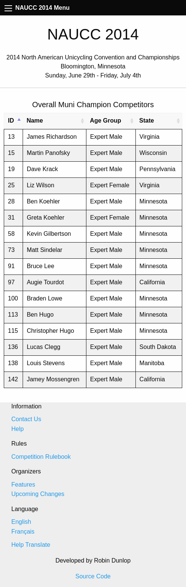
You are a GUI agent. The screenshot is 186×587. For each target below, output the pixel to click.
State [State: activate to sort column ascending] (146, 120)
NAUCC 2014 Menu (37, 8)
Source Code (93, 576)
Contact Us (26, 419)
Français (22, 531)
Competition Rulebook (41, 457)
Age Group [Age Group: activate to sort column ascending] (105, 120)
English (21, 522)
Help (17, 429)
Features (23, 484)
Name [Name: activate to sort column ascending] (34, 120)
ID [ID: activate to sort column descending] (11, 120)
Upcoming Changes (38, 494)
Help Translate (30, 544)
